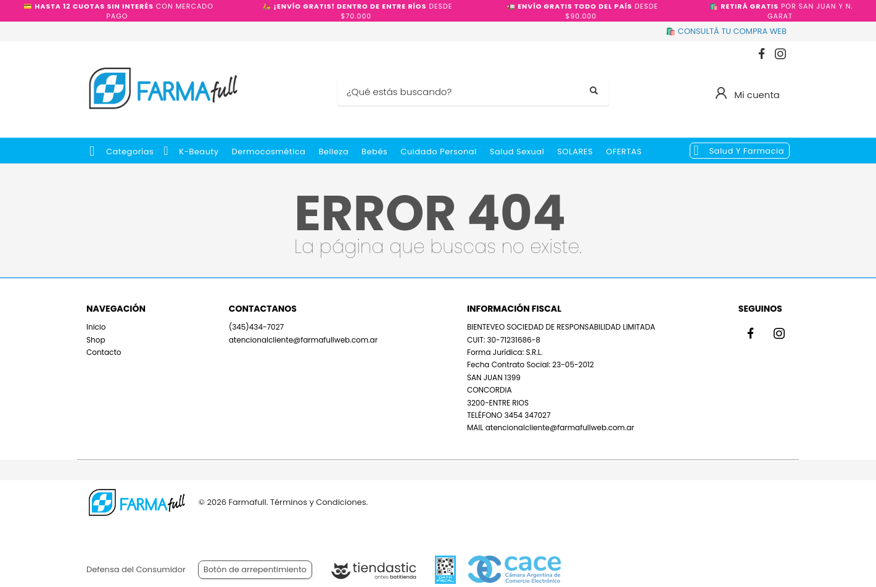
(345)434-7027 (256, 327)
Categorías (130, 151)
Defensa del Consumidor (136, 569)
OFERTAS (624, 151)
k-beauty (198, 151)
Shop (95, 340)
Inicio (96, 327)
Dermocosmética (269, 151)
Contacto (103, 352)
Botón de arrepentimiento (255, 569)
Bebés (374, 151)
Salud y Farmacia (746, 151)
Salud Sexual (517, 151)
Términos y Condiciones (318, 502)
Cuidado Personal (438, 151)
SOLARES (575, 151)
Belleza (333, 151)
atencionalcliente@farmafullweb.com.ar (303, 340)
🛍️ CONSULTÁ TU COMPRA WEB (726, 31)
